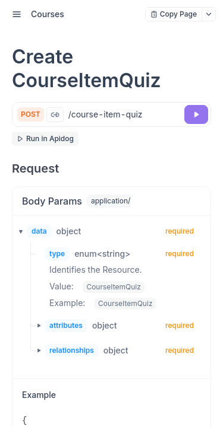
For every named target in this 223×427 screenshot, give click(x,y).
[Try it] (196, 114)
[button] (17, 231)
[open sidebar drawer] (16, 14)
